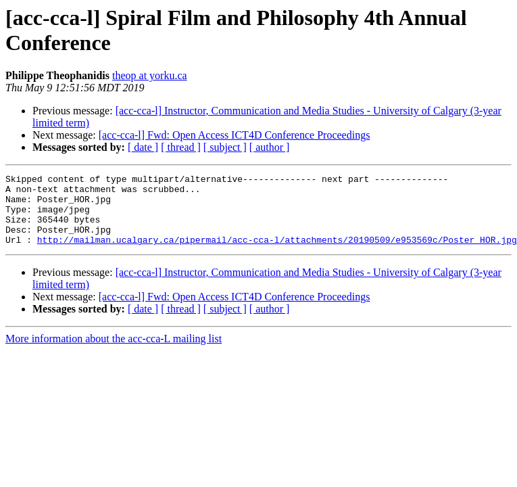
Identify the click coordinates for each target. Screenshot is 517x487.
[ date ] (143, 147)
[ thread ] (181, 147)
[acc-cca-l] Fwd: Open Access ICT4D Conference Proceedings (234, 135)
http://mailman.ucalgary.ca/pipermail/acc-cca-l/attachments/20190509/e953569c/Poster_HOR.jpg (277, 254)
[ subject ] (225, 147)
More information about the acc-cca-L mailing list (113, 352)
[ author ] (269, 147)
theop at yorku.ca (149, 75)
